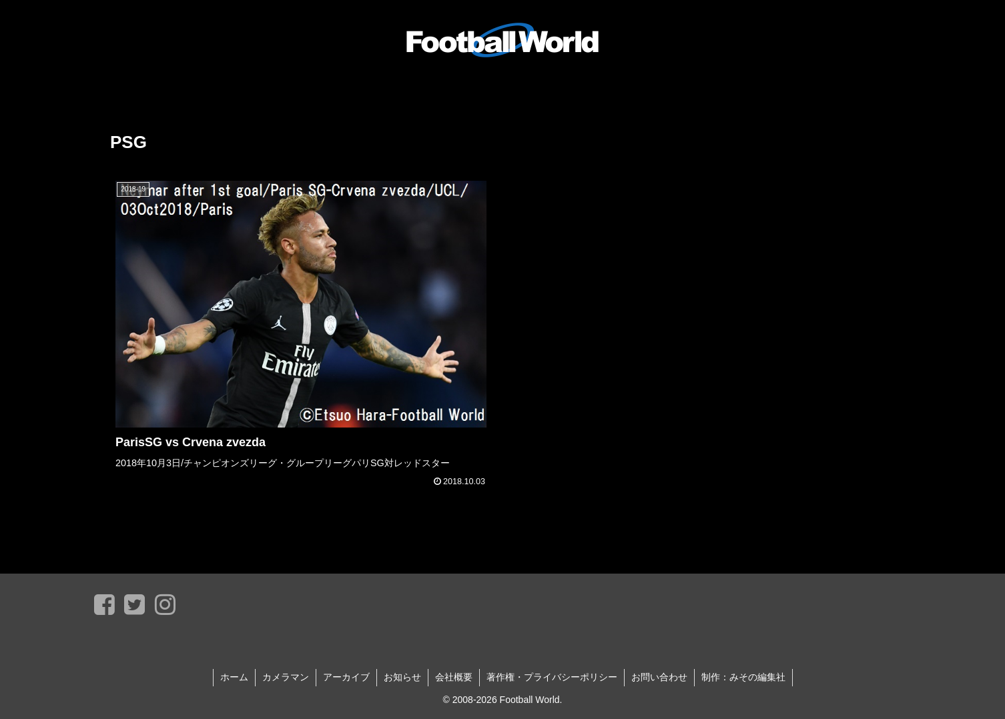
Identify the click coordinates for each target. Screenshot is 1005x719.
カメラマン (285, 677)
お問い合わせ (659, 677)
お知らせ (402, 677)
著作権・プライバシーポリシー (551, 677)
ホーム (234, 677)
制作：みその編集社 (743, 677)
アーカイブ (346, 677)
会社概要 (453, 677)
